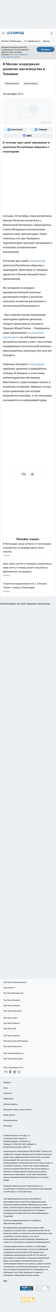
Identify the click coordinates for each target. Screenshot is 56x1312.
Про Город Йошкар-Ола (13, 993)
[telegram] (33, 474)
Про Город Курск (10, 1018)
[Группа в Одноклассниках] (10, 1072)
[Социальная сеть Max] (28, 135)
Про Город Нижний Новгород (15, 1041)
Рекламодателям (10, 1120)
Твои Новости (9, 987)
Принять (45, 49)
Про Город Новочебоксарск (14, 982)
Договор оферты (10, 1104)
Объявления (8, 1098)
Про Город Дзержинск (12, 1046)
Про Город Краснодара (13, 1058)
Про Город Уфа (9, 1028)
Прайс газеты (9, 1115)
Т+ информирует (32, 41)
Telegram (7, 1082)
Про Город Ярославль (12, 1011)
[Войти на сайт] (52, 33)
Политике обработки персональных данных (14, 55)
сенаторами (37, 364)
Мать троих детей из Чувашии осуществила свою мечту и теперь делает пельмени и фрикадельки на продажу (28, 569)
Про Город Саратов (11, 1035)
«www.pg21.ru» (24, 1135)
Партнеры (7, 1126)
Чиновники (12, 83)
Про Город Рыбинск (11, 1023)
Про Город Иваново (11, 1005)
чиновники (36, 260)
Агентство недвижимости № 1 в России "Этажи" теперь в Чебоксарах (28, 587)
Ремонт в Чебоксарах (11, 41)
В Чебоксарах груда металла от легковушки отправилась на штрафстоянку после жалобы (28, 549)
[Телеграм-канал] (41, 129)
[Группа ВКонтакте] (15, 129)
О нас (5, 1088)
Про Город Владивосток (13, 1053)
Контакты (7, 1093)
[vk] (24, 474)
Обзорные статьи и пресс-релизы (17, 1109)
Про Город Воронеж (11, 1000)
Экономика (31, 83)
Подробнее (8, 1216)
